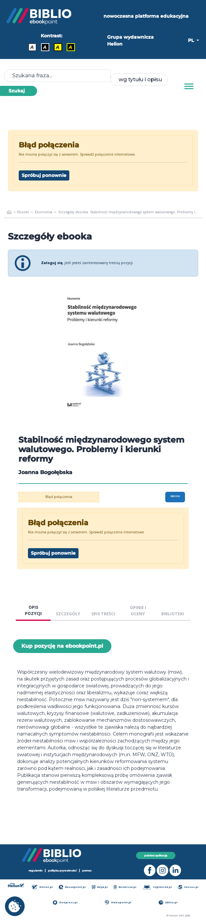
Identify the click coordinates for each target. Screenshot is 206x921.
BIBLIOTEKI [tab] (172, 614)
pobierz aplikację (155, 855)
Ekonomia (43, 212)
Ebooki (23, 212)
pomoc (87, 870)
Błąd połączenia (58, 496)
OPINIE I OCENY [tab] (138, 611)
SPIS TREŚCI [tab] (103, 614)
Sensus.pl (188, 887)
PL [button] (191, 40)
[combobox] (139, 80)
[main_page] (9, 212)
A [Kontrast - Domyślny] (32, 47)
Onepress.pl (65, 902)
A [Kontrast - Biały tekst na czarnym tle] (45, 47)
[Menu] (189, 86)
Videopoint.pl (118, 902)
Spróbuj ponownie (44, 175)
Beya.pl (100, 887)
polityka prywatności (62, 870)
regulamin (36, 870)
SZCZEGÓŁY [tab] (68, 614)
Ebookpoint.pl (72, 887)
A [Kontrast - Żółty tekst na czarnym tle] (70, 47)
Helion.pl (42, 887)
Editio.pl (168, 902)
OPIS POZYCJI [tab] (33, 610)
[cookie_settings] (15, 906)
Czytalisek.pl (157, 887)
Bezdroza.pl (125, 887)
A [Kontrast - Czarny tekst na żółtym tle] (57, 47)
